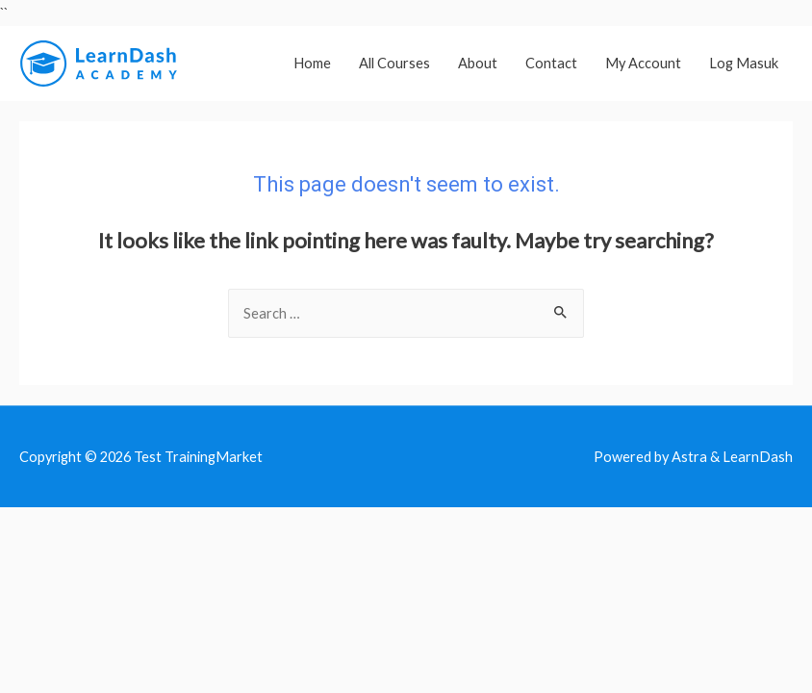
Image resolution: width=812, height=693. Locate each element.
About (477, 63)
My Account (643, 63)
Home (312, 63)
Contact (551, 63)
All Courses (394, 63)
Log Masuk (743, 63)
